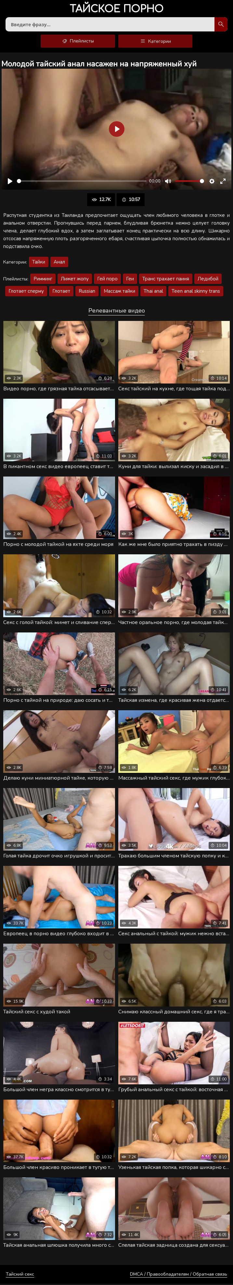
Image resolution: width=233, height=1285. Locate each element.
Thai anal (153, 292)
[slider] (82, 182)
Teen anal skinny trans (196, 292)
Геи (130, 280)
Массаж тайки (119, 292)
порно (116, 10)
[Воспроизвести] (10, 182)
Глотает (61, 292)
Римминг (42, 280)
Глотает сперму (26, 292)
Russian (87, 292)
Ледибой (208, 280)
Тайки (38, 263)
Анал (59, 263)
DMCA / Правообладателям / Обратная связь (178, 1275)
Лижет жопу (75, 280)
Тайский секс (20, 1275)
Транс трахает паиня (165, 280)
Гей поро (107, 280)
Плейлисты (77, 42)
